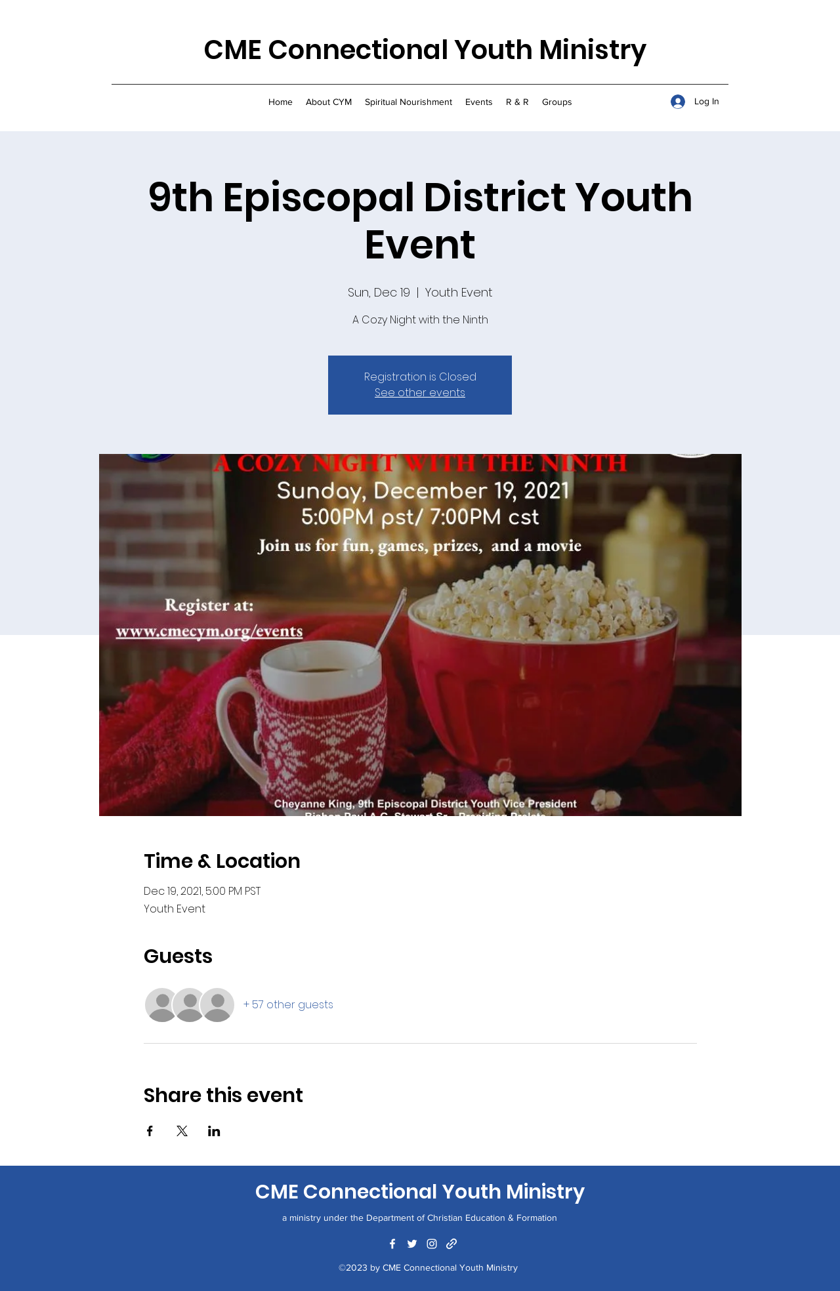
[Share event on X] (182, 1131)
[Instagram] (431, 1243)
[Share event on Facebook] (150, 1131)
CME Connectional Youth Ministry (424, 49)
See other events (420, 392)
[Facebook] (392, 1243)
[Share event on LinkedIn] (214, 1131)
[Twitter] (412, 1243)
